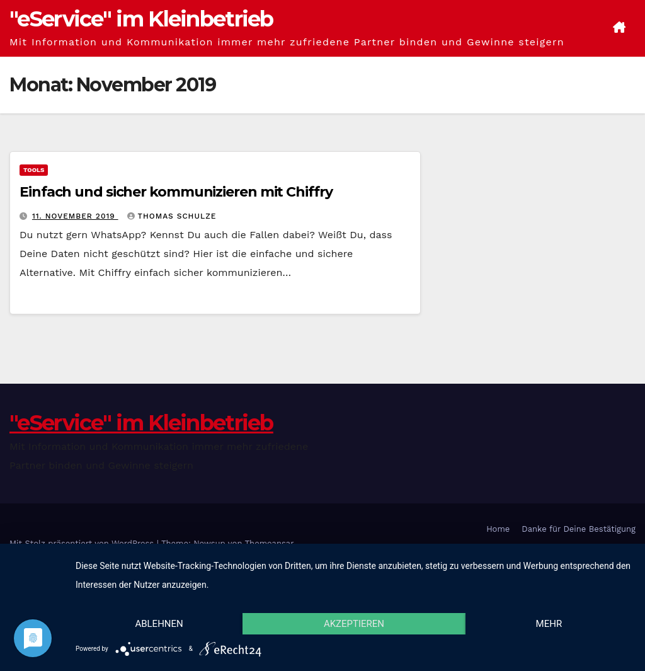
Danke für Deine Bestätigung (579, 529)
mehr (549, 623)
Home (498, 529)
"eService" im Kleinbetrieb (141, 19)
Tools (33, 169)
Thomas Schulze (172, 216)
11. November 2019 (75, 216)
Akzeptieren (354, 623)
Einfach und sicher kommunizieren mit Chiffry (176, 191)
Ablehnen (159, 623)
